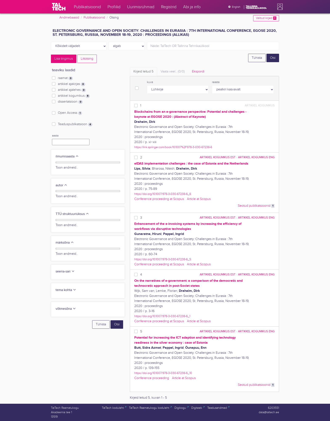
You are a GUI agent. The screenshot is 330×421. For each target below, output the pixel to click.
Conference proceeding (151, 378)
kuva (150, 82)
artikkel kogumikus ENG (256, 157)
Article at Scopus (199, 199)
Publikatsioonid (94, 18)
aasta (55, 135)
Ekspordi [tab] (198, 72)
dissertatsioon (70, 102)
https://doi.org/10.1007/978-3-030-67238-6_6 (162, 194)
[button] (279, 6)
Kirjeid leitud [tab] (143, 72)
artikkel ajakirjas (71, 84)
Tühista (257, 58)
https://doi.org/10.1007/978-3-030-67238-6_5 (162, 259)
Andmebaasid (69, 18)
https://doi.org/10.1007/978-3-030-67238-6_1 (162, 316)
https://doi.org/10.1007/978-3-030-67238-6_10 (163, 373)
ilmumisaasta (67, 156)
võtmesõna (66, 309)
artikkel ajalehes (72, 90)
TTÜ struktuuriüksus (72, 214)
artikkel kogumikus (74, 96)
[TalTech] (58, 7)
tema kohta (66, 290)
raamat (65, 78)
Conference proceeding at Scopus (159, 199)
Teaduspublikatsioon (75, 124)
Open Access (70, 113)
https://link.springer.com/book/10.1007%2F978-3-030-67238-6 (173, 147)
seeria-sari (65, 271)
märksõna (65, 243)
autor (61, 185)
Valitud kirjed (266, 18)
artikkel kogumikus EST (218, 157)
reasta (216, 82)
